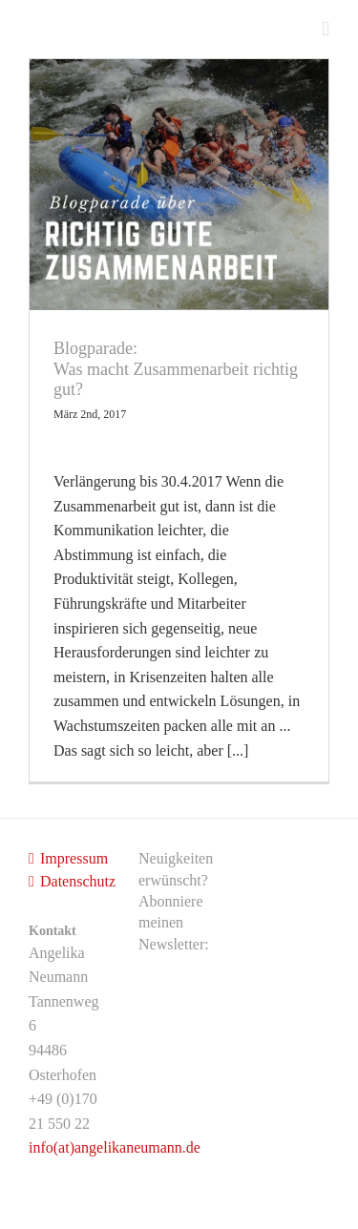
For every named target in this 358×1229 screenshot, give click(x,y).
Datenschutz (70, 881)
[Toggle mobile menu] (325, 29)
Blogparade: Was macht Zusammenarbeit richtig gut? (175, 369)
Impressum (70, 858)
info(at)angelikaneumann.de (114, 1147)
